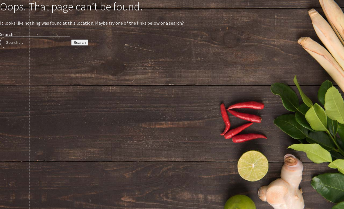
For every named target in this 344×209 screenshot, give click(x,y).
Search (6, 34)
